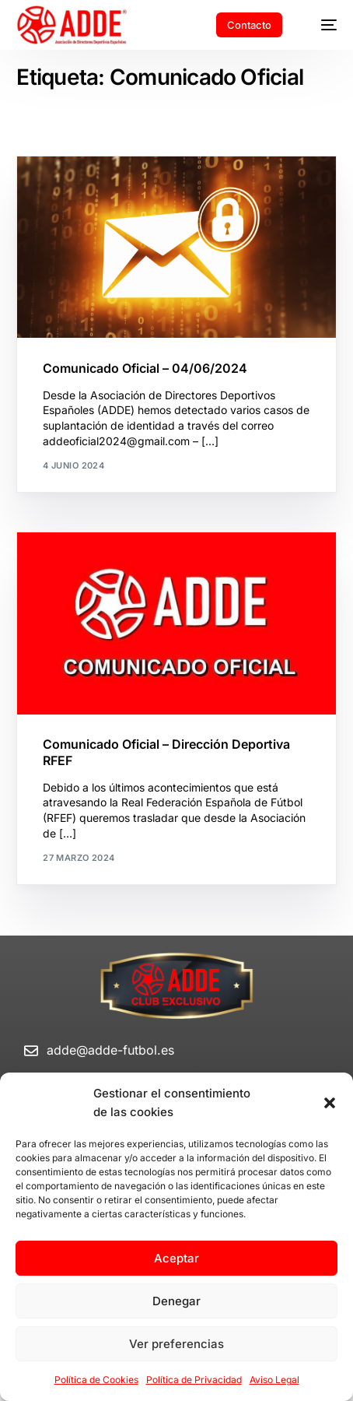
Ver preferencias (176, 1343)
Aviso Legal (274, 1379)
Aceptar (176, 1258)
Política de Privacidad (194, 1379)
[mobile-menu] (321, 24)
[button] (329, 1103)
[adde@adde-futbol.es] (31, 1051)
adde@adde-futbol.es (110, 1050)
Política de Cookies (96, 1379)
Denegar (176, 1301)
